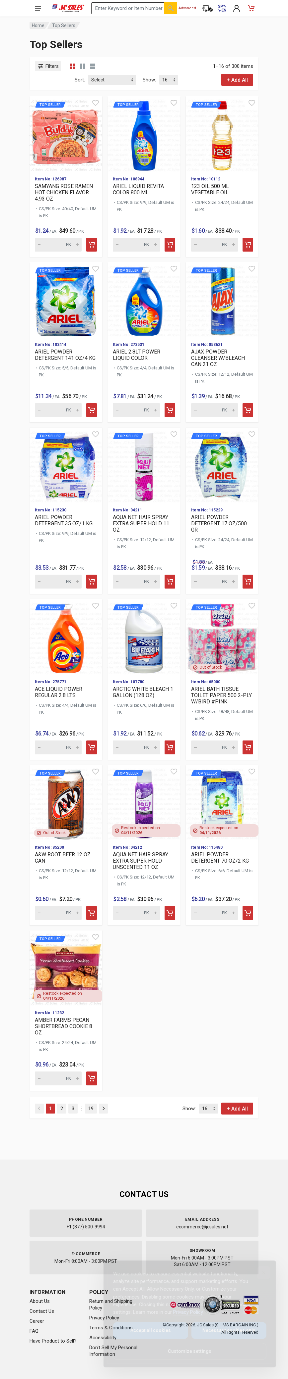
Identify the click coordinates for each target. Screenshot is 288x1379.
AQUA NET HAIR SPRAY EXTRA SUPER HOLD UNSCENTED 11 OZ (140, 860)
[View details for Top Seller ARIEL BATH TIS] (222, 636)
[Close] (258, 1272)
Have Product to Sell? (53, 1341)
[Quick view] (95, 103)
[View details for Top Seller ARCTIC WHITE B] (144, 636)
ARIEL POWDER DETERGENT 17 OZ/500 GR (219, 523)
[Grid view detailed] (83, 66)
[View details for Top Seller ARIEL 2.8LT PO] (144, 299)
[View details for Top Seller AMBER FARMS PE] (66, 967)
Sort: (80, 80)
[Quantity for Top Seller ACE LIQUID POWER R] (58, 747)
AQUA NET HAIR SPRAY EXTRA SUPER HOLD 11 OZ (141, 523)
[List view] (93, 66)
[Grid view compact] (73, 66)
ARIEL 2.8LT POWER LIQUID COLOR (136, 355)
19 (91, 1109)
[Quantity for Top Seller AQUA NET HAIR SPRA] (136, 582)
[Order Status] (207, 8)
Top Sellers (63, 25)
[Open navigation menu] (38, 8)
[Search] (170, 8)
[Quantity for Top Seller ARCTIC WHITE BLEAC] (136, 747)
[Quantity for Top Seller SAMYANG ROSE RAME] (58, 245)
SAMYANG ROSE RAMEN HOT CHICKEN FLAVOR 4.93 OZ (64, 192)
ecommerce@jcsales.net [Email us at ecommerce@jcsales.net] (202, 1226)
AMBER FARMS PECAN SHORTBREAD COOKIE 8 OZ (63, 1026)
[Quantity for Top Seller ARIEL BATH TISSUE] (214, 747)
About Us (40, 1301)
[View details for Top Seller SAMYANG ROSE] (66, 133)
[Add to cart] (91, 245)
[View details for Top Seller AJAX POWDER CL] (222, 299)
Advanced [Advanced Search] (187, 8)
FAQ (34, 1331)
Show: (149, 80)
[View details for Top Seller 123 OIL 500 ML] (222, 133)
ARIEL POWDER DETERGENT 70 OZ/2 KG (220, 857)
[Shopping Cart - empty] (251, 8)
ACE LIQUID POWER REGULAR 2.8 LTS (58, 692)
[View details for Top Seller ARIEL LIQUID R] (144, 133)
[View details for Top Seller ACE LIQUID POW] (66, 636)
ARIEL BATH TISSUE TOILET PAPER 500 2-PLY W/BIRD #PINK (221, 695)
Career (37, 1321)
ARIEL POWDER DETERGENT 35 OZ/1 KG (64, 520)
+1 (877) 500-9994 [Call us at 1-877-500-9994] (85, 1226)
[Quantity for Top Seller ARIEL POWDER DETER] (58, 410)
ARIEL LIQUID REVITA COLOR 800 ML (138, 189)
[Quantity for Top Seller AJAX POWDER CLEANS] (214, 410)
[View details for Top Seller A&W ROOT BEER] (66, 802)
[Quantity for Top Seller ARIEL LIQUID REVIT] (136, 245)
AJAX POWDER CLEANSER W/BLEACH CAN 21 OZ (218, 358)
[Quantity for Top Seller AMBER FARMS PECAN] (58, 1078)
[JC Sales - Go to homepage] (68, 8)
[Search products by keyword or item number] (134, 8)
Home (38, 25)
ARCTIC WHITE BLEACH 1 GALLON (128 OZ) (143, 692)
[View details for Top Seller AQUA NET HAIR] (144, 465)
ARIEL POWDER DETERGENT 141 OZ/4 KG (65, 355)
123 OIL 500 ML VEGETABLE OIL (210, 189)
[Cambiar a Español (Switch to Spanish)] (222, 8)
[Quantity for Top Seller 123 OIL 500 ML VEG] (214, 245)
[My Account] (236, 8)
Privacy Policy (182, 1312)
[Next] (103, 1109)
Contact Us (42, 1311)
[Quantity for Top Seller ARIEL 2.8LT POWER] (136, 410)
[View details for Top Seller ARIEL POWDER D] (66, 299)
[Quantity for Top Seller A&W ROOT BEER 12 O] (58, 913)
